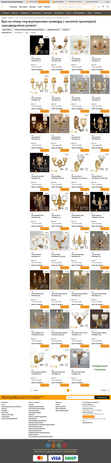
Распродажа (5, 416)
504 (79, 217)
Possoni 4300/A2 (96, 215)
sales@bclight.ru (59, 1)
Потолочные (36, 13)
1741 (79, 334)
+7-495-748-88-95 (33, 1)
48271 (86, 115)
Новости (4, 408)
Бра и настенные (34, 410)
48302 (86, 76)
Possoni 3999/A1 (36, 59)
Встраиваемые (79, 13)
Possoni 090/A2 (96, 254)
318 (59, 374)
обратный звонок (44, 1)
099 (100, 139)
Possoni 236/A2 (56, 137)
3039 (59, 60)
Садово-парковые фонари (37, 428)
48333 (86, 37)
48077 (106, 232)
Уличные (98, 13)
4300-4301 (101, 217)
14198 (86, 271)
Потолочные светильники (37, 408)
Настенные (47, 13)
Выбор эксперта (61, 406)
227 (79, 139)
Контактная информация (9, 418)
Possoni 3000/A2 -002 (37, 333)
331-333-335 (61, 256)
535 (79, 60)
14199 (66, 271)
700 (79, 374)
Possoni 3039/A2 (56, 59)
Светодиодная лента (35, 430)
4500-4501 (61, 178)
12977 (46, 350)
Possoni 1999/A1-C (77, 176)
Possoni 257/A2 (35, 137)
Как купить (5, 412)
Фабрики (4, 410)
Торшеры (31, 414)
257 (39, 139)
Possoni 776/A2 (56, 215)
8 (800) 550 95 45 (87, 412)
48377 (66, 37)
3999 (39, 60)
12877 (86, 350)
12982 (106, 311)
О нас (3, 404)
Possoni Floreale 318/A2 (58, 372)
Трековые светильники (36, 422)
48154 (106, 154)
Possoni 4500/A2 (56, 176)
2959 (100, 334)
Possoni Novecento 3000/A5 (59, 333)
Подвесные (25, 13)
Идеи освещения (61, 408)
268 (79, 100)
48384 (46, 37)
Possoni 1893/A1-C (97, 176)
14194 (46, 311)
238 (79, 295)
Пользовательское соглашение (11, 406)
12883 (66, 350)
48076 (46, 271)
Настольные (58, 13)
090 (100, 256)
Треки (90, 13)
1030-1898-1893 (82, 178)
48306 (46, 76)
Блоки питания (33, 434)
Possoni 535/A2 (76, 59)
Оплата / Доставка (8, 414)
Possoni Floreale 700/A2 (78, 372)
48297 (106, 76)
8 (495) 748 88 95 (87, 404)
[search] (92, 7)
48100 (46, 232)
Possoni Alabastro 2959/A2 (99, 333)
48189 (66, 154)
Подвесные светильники (36, 406)
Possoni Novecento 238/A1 (99, 293)
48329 (106, 37)
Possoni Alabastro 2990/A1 (38, 372)
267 (100, 100)
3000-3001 (41, 334)
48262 (106, 115)
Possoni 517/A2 (96, 59)
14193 (66, 311)
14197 (106, 271)
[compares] (42, 52)
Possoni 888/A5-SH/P (37, 215)
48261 (46, 154)
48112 (86, 193)
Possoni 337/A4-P (36, 254)
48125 (46, 193)
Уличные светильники (36, 426)
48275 (66, 115)
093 (79, 256)
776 (59, 217)
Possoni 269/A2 (56, 98)
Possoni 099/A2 (96, 137)
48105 (106, 193)
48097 (66, 232)
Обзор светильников (62, 410)
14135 (86, 311)
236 (59, 139)
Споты (68, 13)
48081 (86, 232)
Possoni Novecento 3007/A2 (59, 293)
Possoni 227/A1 (76, 137)
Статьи (58, 404)
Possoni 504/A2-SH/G (78, 215)
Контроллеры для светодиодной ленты (41, 436)
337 (39, 256)
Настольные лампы (35, 412)
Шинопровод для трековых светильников (42, 424)
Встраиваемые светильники (37, 420)
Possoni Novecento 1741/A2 (79, 333)
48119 (66, 193)
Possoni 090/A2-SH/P (37, 293)
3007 (59, 295)
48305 (66, 76)
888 (39, 217)
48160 (86, 154)
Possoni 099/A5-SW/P (37, 176)
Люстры (15, 13)
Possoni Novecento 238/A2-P (80, 293)
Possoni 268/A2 (76, 98)
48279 (46, 115)
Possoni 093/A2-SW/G (78, 254)
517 (100, 60)
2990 (39, 374)
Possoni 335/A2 (56, 254)
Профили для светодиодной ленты (39, 432)
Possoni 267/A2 (96, 98)
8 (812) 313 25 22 (87, 408)
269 (39, 100)
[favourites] (46, 52)
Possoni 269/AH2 (36, 98)
